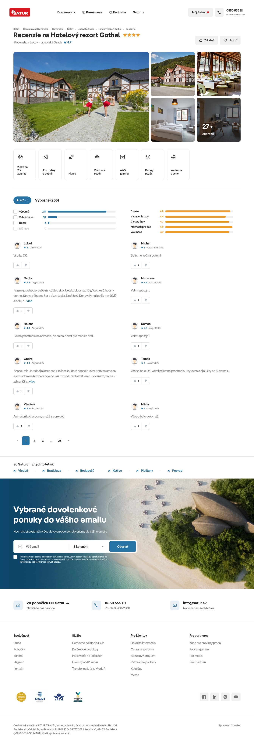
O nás (17, 643)
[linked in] (214, 697)
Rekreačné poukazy (143, 662)
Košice (115, 470)
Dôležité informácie (143, 643)
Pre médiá (196, 656)
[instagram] (225, 697)
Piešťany (144, 470)
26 (60, 441)
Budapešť (85, 470)
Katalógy (136, 668)
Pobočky (19, 649)
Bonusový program (143, 656)
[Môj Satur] (200, 12)
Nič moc (24, 228)
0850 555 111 (115, 603)
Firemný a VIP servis (85, 662)
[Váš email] (41, 546)
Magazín (18, 662)
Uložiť (230, 40)
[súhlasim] (17, 265)
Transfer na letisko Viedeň (88, 668)
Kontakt (18, 668)
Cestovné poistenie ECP (88, 643)
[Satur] (20, 12)
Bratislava (51, 470)
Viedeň (20, 470)
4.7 (67, 42)
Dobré (22, 223)
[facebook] (204, 697)
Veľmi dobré (26, 217)
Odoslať (122, 546)
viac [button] (29, 301)
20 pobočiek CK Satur (48, 603)
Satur (138, 12)
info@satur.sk (195, 603)
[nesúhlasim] (26, 265)
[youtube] (236, 697)
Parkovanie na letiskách (87, 656)
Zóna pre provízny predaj (205, 643)
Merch (135, 675)
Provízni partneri (199, 649)
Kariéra (18, 656)
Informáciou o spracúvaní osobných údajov (40, 562)
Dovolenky (66, 12)
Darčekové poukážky (85, 649)
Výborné (24, 211)
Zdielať (206, 40)
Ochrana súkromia (142, 649)
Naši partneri (197, 662)
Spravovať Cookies (230, 725)
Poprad (175, 470)
